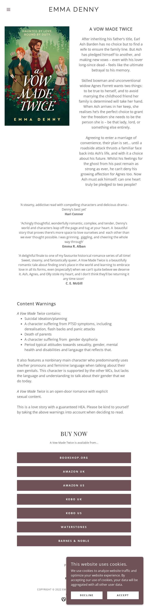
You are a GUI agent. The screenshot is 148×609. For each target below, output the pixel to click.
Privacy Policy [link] (74, 565)
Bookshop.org (74, 457)
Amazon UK (74, 471)
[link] (74, 10)
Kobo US (74, 513)
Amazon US (74, 485)
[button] (15, 9)
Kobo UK (74, 499)
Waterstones (74, 527)
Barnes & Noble (74, 541)
